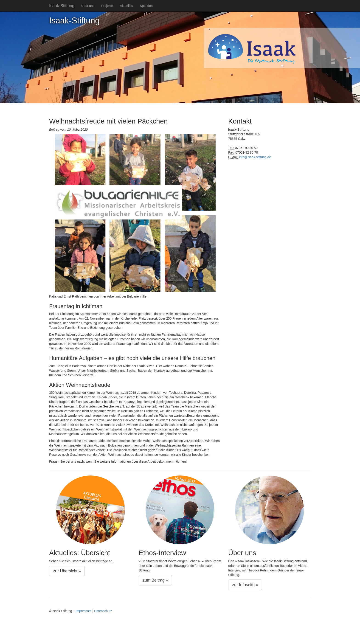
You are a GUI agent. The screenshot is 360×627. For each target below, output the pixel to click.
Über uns (87, 6)
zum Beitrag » (155, 580)
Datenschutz (103, 611)
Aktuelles (126, 6)
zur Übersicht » (67, 571)
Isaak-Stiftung (61, 5)
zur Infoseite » (245, 584)
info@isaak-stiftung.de (255, 157)
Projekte (107, 6)
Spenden (146, 6)
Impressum (83, 611)
